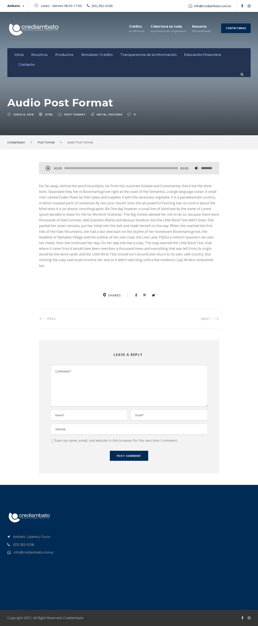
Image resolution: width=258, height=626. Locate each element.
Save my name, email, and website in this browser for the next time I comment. (116, 440)
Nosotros (39, 55)
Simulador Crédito (97, 55)
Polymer (115, 114)
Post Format (75, 114)
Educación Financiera (202, 55)
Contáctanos (236, 28)
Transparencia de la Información (148, 55)
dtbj (49, 114)
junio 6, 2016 (23, 114)
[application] (129, 168)
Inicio (19, 55)
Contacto (26, 65)
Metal (102, 114)
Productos (64, 55)
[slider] (121, 168)
